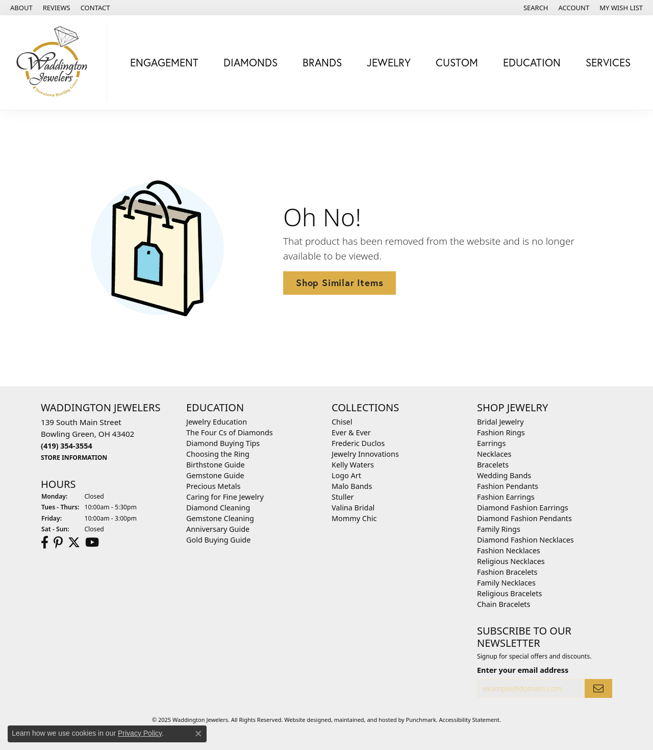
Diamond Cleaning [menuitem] (218, 507)
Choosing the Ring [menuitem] (217, 454)
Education (532, 62)
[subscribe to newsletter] (598, 688)
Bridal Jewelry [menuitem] (500, 422)
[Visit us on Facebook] (44, 542)
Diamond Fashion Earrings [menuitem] (522, 507)
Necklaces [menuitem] (494, 454)
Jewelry (389, 62)
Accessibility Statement (469, 719)
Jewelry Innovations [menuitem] (365, 454)
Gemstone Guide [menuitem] (215, 475)
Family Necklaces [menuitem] (506, 583)
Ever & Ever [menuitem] (351, 432)
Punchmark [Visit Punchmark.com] (421, 719)
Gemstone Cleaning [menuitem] (220, 518)
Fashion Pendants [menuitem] (507, 486)
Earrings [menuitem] (491, 443)
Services (608, 62)
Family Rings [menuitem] (498, 529)
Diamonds (250, 62)
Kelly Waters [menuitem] (353, 465)
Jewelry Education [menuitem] (216, 422)
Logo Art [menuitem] (346, 475)
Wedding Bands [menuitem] (504, 475)
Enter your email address (522, 670)
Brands (322, 62)
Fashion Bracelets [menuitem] (507, 572)
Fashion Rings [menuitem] (501, 432)
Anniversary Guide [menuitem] (217, 529)
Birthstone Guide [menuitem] (215, 465)
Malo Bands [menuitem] (352, 486)
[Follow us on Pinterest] (58, 542)
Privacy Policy (140, 733)
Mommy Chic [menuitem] (354, 518)
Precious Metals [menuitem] (213, 486)
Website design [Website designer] (304, 719)
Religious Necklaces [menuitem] (511, 561)
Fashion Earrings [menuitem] (506, 497)
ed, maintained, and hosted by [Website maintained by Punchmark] (365, 719)
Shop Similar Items (339, 282)
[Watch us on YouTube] (92, 542)
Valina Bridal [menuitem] (353, 507)
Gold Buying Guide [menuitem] (218, 540)
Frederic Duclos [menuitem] (358, 443)
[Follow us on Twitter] (74, 542)
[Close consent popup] (198, 734)
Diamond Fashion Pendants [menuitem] (524, 518)
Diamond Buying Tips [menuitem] (223, 443)
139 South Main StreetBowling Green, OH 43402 (87, 439)
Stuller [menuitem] (343, 497)
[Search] (535, 7)
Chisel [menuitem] (342, 422)
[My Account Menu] (574, 7)
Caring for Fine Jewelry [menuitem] (225, 497)
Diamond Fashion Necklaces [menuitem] (525, 540)
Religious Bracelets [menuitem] (509, 593)
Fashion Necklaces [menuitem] (508, 550)
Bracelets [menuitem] (493, 465)
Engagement (164, 62)
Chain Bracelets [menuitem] (503, 604)
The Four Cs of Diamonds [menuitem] (229, 432)
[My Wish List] (621, 7)
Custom (457, 62)
